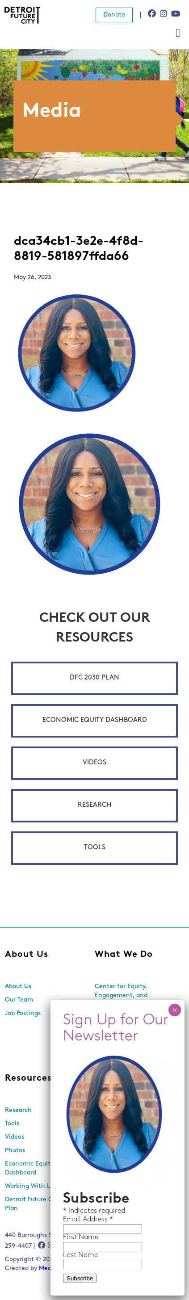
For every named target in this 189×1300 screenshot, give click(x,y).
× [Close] (174, 33)
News (107, 1078)
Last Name (80, 278)
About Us (26, 954)
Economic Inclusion (123, 1018)
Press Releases (116, 1150)
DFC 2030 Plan (94, 678)
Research (95, 805)
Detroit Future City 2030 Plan (40, 1204)
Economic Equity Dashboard (94, 720)
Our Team (19, 1000)
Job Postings (23, 1013)
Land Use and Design (125, 1053)
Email (73, 243)
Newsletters (112, 1123)
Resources (28, 1078)
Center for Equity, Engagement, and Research (121, 995)
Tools (94, 847)
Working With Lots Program (45, 1186)
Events (104, 1110)
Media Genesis (60, 1268)
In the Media (113, 1137)
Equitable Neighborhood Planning (130, 1036)
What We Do (124, 954)
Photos (15, 1150)
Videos (94, 762)
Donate (114, 15)
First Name (80, 260)
